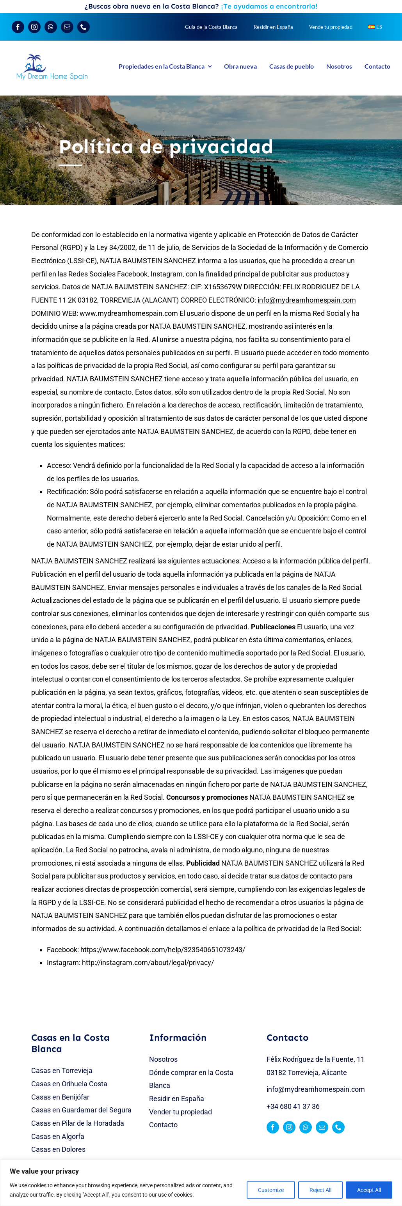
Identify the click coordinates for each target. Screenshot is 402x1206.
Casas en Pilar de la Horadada (77, 1123)
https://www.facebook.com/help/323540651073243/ (162, 950)
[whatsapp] (50, 27)
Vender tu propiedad (180, 1112)
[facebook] (18, 27)
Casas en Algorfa (57, 1136)
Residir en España (176, 1098)
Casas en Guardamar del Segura (81, 1110)
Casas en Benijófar (60, 1097)
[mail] (67, 27)
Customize (271, 1190)
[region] (201, 1183)
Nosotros (163, 1059)
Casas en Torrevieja (61, 1070)
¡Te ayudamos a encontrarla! (269, 6)
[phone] (83, 27)
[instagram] (34, 27)
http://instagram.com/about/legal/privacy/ (148, 962)
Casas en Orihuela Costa (69, 1084)
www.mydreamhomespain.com (129, 313)
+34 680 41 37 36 (293, 1106)
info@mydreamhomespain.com (316, 1089)
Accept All (369, 1190)
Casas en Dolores (58, 1149)
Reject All (320, 1190)
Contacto (163, 1125)
